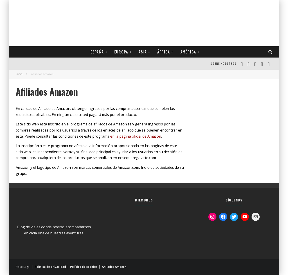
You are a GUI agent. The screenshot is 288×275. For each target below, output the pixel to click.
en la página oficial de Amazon (135, 136)
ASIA (143, 52)
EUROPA (121, 52)
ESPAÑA (97, 52)
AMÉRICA (188, 52)
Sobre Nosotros (223, 63)
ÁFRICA (163, 52)
